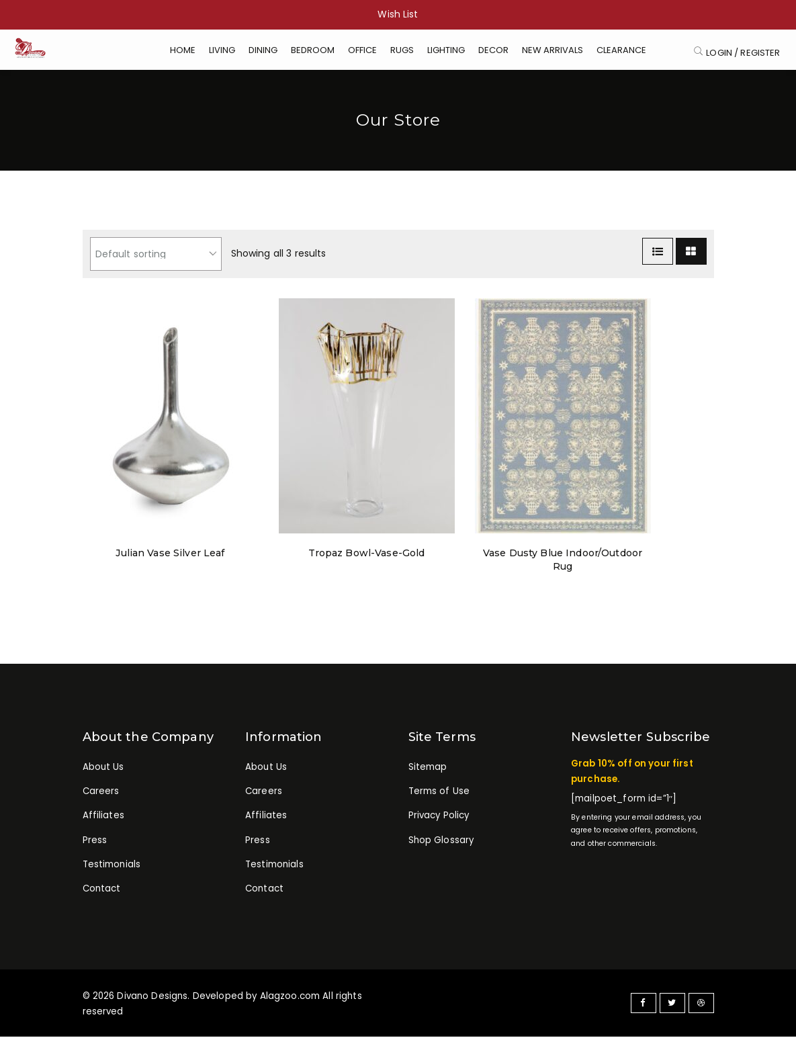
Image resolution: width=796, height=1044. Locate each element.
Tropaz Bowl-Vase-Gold (367, 561)
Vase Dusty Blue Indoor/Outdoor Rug (562, 567)
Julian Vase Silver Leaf (170, 561)
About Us (103, 775)
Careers (101, 799)
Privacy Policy (439, 825)
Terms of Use (439, 799)
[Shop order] (156, 262)
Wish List (398, 14)
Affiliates (103, 825)
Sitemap (427, 775)
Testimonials (112, 875)
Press (95, 850)
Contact (102, 901)
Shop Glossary (441, 850)
